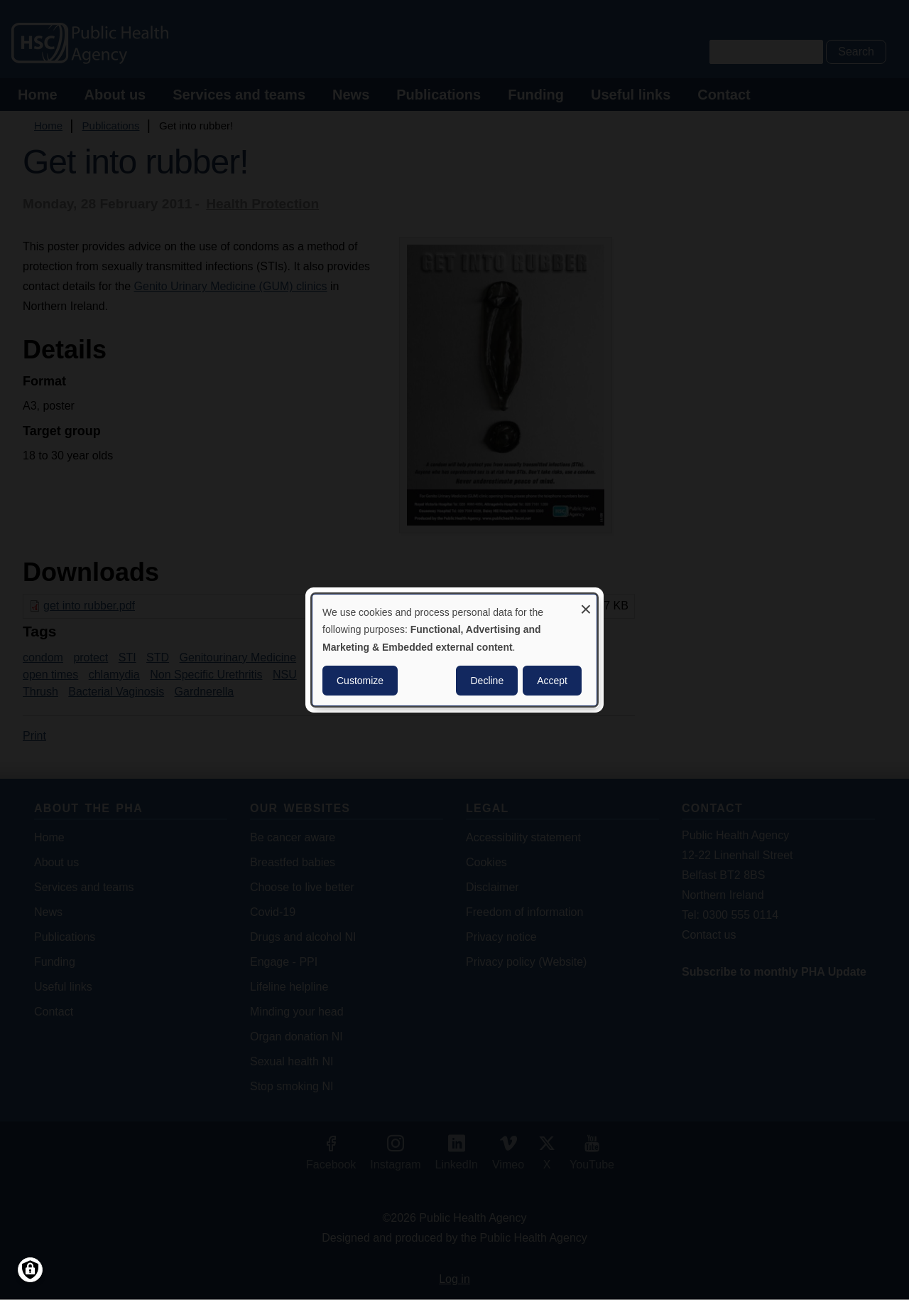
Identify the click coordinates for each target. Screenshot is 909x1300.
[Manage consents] (30, 1269)
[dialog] (454, 650)
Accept (552, 680)
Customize (360, 680)
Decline (487, 680)
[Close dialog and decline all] (586, 603)
